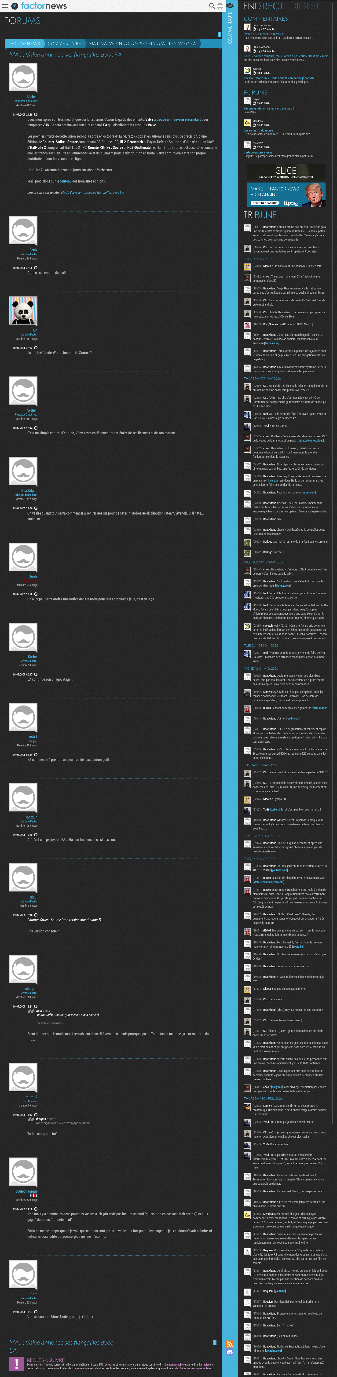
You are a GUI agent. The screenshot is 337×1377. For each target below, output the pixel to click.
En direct (266, 5)
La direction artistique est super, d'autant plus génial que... (280, 85)
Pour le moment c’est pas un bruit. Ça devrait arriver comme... (281, 38)
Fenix (33, 250)
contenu (64, 181)
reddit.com (296, 741)
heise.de (288, 488)
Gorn (33, 1294)
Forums (259, 95)
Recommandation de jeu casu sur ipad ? (272, 112)
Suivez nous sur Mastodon (232, 1359)
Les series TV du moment (262, 134)
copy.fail (280, 1116)
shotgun (31, 817)
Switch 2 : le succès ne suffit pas (267, 34)
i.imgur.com (286, 599)
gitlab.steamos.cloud (268, 448)
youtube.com (288, 894)
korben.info (279, 834)
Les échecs (253, 115)
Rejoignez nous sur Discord (232, 1351)
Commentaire (64, 43)
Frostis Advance (265, 25)
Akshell (32, 97)
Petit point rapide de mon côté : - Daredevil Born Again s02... (281, 137)
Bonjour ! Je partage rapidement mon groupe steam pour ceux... (282, 159)
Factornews (24, 43)
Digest (308, 5)
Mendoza (261, 124)
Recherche (210, 6)
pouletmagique (26, 1191)
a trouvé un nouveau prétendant (175, 119)
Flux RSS (232, 1344)
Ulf (35, 330)
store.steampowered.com (273, 906)
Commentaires (269, 18)
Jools (33, 576)
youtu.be (301, 971)
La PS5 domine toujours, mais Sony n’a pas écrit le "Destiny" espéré (284, 58)
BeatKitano (29, 490)
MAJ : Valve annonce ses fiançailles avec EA (142, 43)
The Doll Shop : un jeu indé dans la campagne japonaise (282, 82)
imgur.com (312, 500)
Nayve (259, 102)
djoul (33, 897)
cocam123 (261, 146)
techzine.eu (275, 346)
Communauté (233, 665)
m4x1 (33, 737)
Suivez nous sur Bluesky (232, 1367)
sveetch (260, 72)
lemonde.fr (262, 734)
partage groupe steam (261, 156)
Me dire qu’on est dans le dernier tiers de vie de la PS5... (278, 63)
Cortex (32, 656)
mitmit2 (31, 1097)
